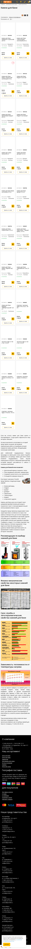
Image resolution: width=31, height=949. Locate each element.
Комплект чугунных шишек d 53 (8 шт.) (22, 377)
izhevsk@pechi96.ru (7, 872)
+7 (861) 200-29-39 (7, 880)
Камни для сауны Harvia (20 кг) (6, 153)
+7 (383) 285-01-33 (7, 910)
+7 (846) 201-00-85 (7, 901)
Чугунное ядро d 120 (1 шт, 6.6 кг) (22, 342)
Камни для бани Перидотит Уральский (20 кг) (8, 39)
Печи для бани (6, 755)
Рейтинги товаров (7, 799)
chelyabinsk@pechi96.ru (8, 831)
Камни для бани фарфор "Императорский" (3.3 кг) (8, 307)
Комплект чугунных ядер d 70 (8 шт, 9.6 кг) (8, 412)
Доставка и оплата (7, 792)
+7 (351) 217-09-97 (7, 829)
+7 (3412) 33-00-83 (7, 871)
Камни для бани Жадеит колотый (21, 77)
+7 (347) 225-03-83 (7, 861)
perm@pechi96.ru (6, 854)
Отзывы (4, 794)
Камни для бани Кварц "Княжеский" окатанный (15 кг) (7, 78)
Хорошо (6, 944)
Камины (4, 765)
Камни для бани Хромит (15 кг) (21, 191)
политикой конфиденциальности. (12, 940)
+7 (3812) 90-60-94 (7, 891)
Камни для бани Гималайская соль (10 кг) (23, 268)
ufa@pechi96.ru (6, 863)
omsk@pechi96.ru (7, 893)
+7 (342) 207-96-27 (7, 852)
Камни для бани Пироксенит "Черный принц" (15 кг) (23, 230)
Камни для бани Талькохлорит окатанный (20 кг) (22, 39)
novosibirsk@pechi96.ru (8, 912)
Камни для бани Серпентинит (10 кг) (7, 229)
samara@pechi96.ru (7, 902)
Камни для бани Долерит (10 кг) (21, 153)
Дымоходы (5, 759)
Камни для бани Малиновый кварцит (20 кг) (7, 116)
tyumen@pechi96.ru (7, 842)
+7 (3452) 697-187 (7, 841)
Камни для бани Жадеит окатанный (22, 115)
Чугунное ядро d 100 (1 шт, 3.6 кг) (7, 342)
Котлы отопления (7, 763)
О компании (5, 795)
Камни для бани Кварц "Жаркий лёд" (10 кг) (7, 268)
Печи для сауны (6, 766)
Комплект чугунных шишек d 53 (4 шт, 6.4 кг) (7, 378)
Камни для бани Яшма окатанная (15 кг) (8, 191)
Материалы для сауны (8, 761)
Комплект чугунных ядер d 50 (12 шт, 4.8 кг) (22, 306)
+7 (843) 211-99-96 (7, 919)
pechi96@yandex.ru (7, 747)
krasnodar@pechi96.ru (8, 882)
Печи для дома (6, 757)
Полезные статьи (7, 797)
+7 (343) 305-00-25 (7, 820)
